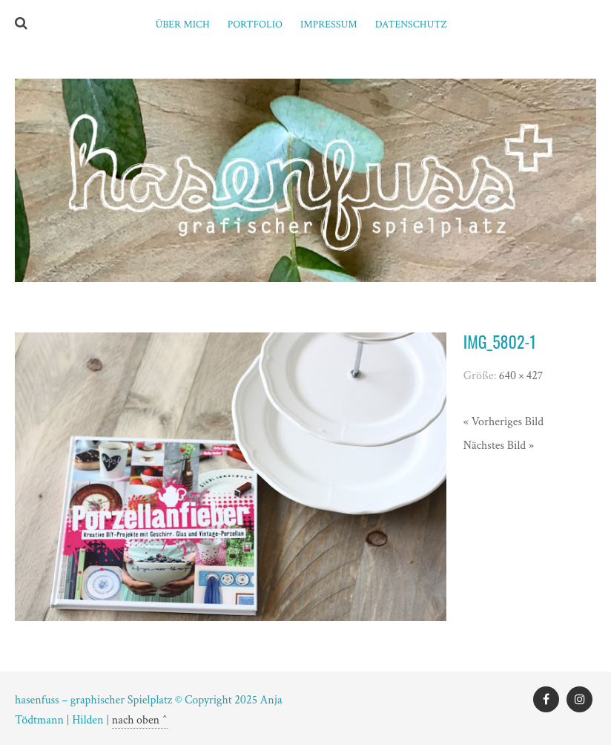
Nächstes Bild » (498, 445)
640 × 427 (521, 376)
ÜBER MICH (182, 24)
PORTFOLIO (255, 24)
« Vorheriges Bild (503, 422)
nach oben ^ (140, 720)
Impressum (328, 24)
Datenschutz (411, 24)
